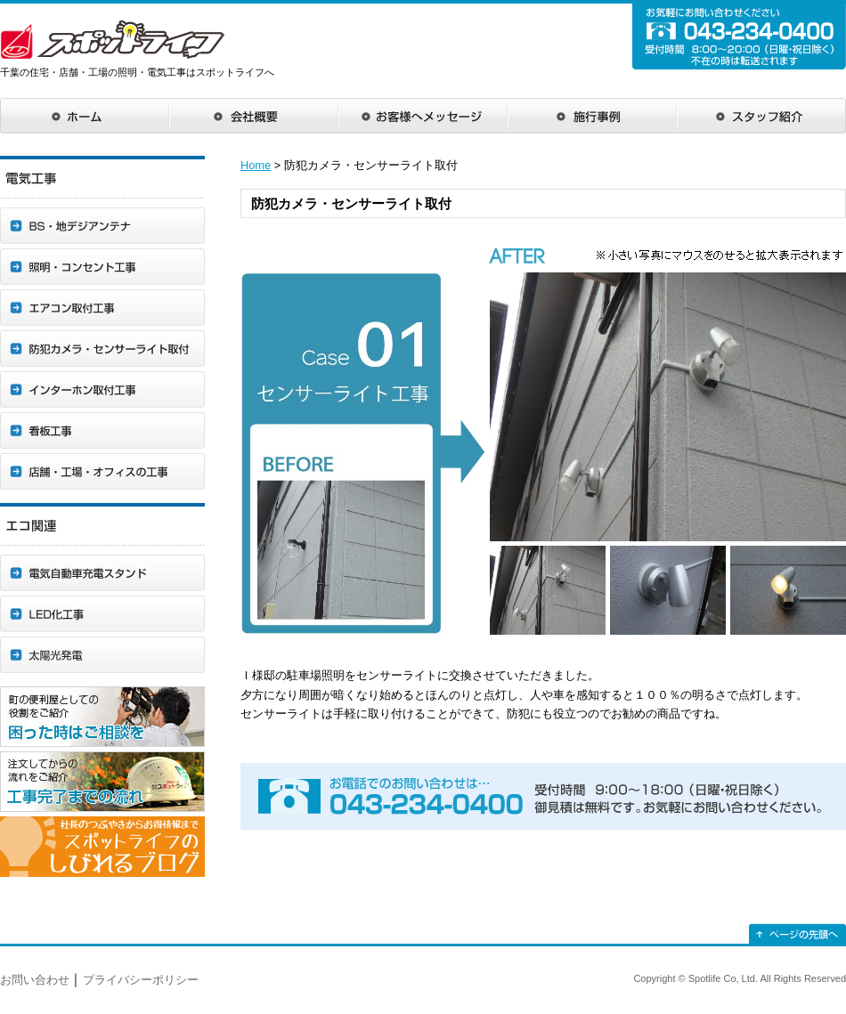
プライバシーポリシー (141, 979)
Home (255, 165)
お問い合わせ (34, 979)
